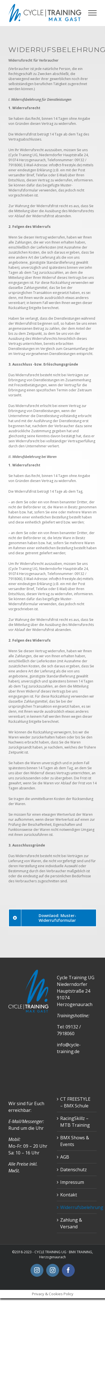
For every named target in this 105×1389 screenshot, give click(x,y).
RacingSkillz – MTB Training (75, 1121)
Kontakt (68, 1195)
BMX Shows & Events (74, 1141)
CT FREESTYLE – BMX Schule (75, 1102)
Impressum (72, 1182)
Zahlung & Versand (71, 1223)
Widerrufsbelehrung (77, 1207)
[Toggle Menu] (92, 12)
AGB (64, 1157)
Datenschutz (73, 1169)
